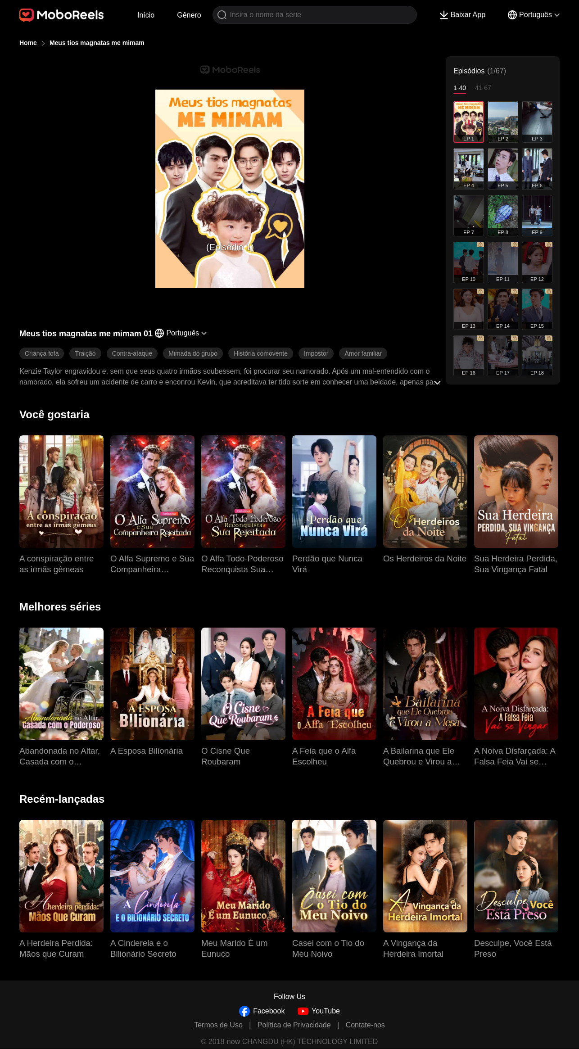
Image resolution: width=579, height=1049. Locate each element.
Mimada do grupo (192, 353)
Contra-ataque (132, 353)
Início (145, 15)
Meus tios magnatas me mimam (97, 42)
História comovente (261, 353)
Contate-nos (365, 1025)
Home (28, 42)
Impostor (316, 353)
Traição (85, 353)
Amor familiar (362, 353)
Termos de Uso (218, 1025)
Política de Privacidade (294, 1025)
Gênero (189, 15)
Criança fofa (42, 353)
